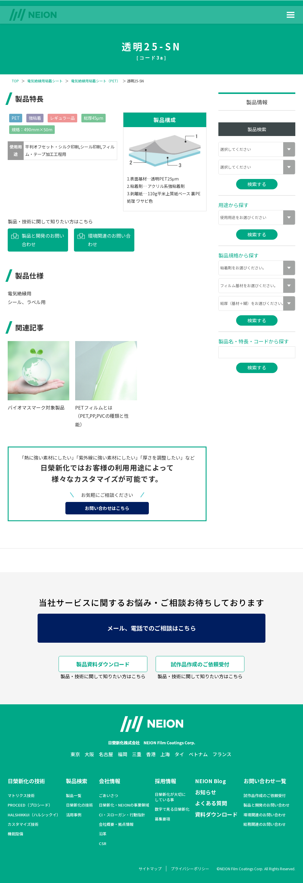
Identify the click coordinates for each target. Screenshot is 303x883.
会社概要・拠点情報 (116, 824)
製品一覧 (73, 795)
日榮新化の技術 (26, 781)
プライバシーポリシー (190, 868)
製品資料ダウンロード (103, 664)
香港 (151, 754)
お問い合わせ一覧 (265, 781)
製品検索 (76, 781)
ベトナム (198, 754)
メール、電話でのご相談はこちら (151, 628)
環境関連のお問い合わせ (109, 240)
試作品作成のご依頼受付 (200, 664)
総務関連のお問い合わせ (265, 824)
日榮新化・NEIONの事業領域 (124, 805)
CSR (102, 843)
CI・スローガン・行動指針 (122, 815)
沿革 (103, 833)
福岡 (122, 754)
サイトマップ (150, 868)
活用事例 (73, 815)
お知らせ (205, 792)
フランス (221, 754)
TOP (15, 81)
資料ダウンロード (216, 814)
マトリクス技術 (21, 795)
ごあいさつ (108, 795)
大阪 (89, 754)
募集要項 (162, 819)
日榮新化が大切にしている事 (170, 797)
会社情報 (109, 781)
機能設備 (15, 833)
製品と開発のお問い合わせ (43, 240)
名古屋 (106, 754)
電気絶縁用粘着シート (45, 81)
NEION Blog (210, 781)
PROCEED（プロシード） (30, 805)
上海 (165, 754)
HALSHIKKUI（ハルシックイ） (34, 815)
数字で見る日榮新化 (172, 809)
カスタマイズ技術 (23, 824)
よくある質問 (211, 803)
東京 (75, 754)
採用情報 (165, 781)
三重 (136, 754)
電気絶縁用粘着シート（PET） (95, 81)
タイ (179, 754)
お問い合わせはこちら (107, 508)
